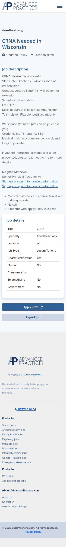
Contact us (8, 502)
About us (7, 497)
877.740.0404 (25, 409)
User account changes (15, 506)
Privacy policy (33, 532)
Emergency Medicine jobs (17, 462)
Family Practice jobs (13, 434)
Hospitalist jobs (11, 448)
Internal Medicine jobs (14, 453)
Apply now (33, 307)
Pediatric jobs (10, 444)
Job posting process (14, 481)
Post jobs (7, 476)
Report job (33, 317)
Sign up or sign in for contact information (30, 181)
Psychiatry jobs (10, 439)
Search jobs (9, 425)
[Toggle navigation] (60, 6)
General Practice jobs (14, 458)
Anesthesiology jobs (13, 430)
